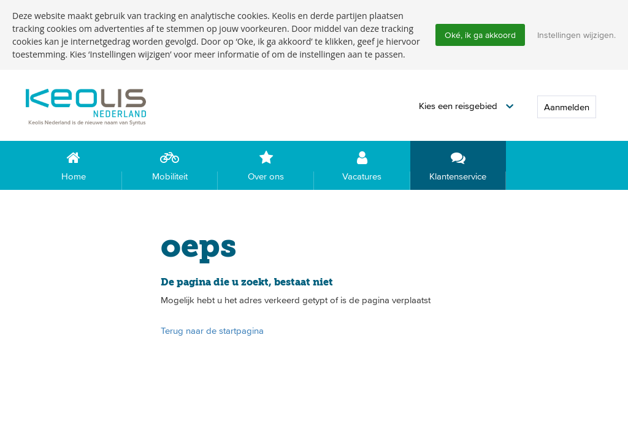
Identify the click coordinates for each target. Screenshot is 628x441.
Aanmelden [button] (566, 107)
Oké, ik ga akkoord (480, 35)
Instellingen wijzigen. (576, 35)
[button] (466, 106)
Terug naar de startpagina (212, 330)
